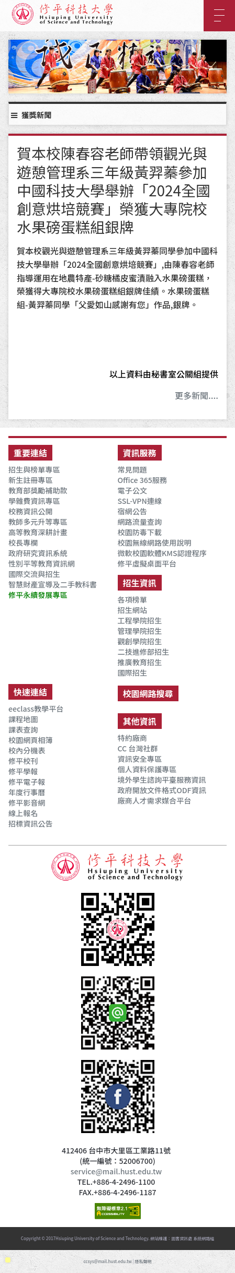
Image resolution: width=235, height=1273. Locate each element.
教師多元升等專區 (38, 521)
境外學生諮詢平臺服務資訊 (162, 779)
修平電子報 (26, 781)
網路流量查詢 (140, 521)
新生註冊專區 (30, 480)
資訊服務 (139, 452)
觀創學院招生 (140, 641)
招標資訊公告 (30, 823)
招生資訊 (139, 582)
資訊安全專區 (140, 758)
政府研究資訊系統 (38, 553)
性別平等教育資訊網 (41, 563)
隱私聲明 (143, 1261)
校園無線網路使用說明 (155, 542)
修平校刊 (23, 761)
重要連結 (30, 452)
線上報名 (23, 813)
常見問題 (132, 469)
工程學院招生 (140, 620)
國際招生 (132, 672)
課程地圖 (23, 719)
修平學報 (23, 771)
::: (12, 35)
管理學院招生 (140, 631)
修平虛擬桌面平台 (147, 563)
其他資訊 (139, 721)
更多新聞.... (196, 395)
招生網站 (132, 610)
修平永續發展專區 (38, 595)
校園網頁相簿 (30, 740)
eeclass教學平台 (35, 708)
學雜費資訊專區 (34, 501)
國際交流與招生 (34, 574)
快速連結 (30, 692)
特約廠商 (132, 738)
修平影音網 (26, 802)
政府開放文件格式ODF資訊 (162, 790)
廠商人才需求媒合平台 (155, 800)
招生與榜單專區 (34, 469)
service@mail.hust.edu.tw (116, 1171)
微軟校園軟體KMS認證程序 (162, 553)
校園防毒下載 (140, 532)
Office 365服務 (142, 480)
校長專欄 (23, 542)
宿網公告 (132, 511)
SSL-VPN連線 (140, 501)
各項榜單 (132, 599)
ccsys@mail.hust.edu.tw (107, 1261)
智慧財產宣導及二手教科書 (52, 584)
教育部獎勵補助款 (38, 490)
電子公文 (132, 490)
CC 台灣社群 (138, 748)
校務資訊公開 (30, 511)
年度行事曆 (26, 792)
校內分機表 (26, 750)
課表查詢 (23, 729)
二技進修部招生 (144, 651)
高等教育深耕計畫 (38, 532)
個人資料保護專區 (147, 769)
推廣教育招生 (140, 662)
